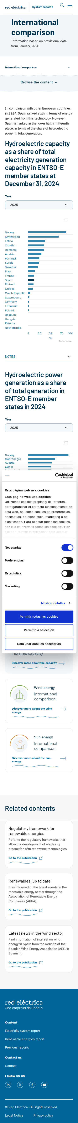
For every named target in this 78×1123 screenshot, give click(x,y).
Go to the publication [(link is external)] (23, 858)
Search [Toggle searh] (62, 5)
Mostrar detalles (53, 603)
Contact (10, 1066)
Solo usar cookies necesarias (39, 644)
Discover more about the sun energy (31, 760)
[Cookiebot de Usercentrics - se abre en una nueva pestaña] (55, 475)
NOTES (10, 356)
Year (8, 196)
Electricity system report (22, 1031)
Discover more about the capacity (34, 663)
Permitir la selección (39, 630)
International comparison (21, 67)
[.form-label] (39, 204)
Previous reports (17, 1047)
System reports (42, 7)
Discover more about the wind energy (32, 710)
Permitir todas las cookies (39, 616)
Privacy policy (43, 1115)
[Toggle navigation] (69, 7)
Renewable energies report (24, 1039)
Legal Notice (14, 1115)
